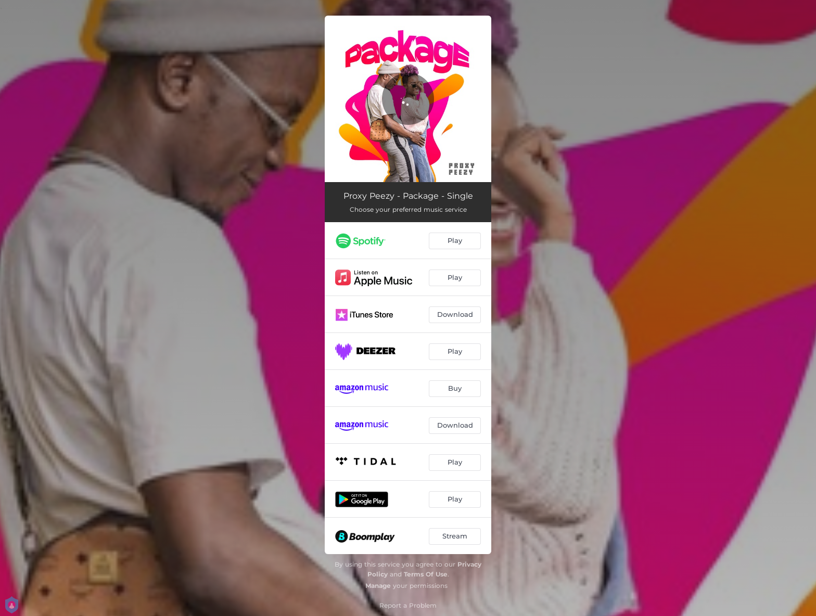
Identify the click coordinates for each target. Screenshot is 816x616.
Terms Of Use (426, 574)
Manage (378, 585)
